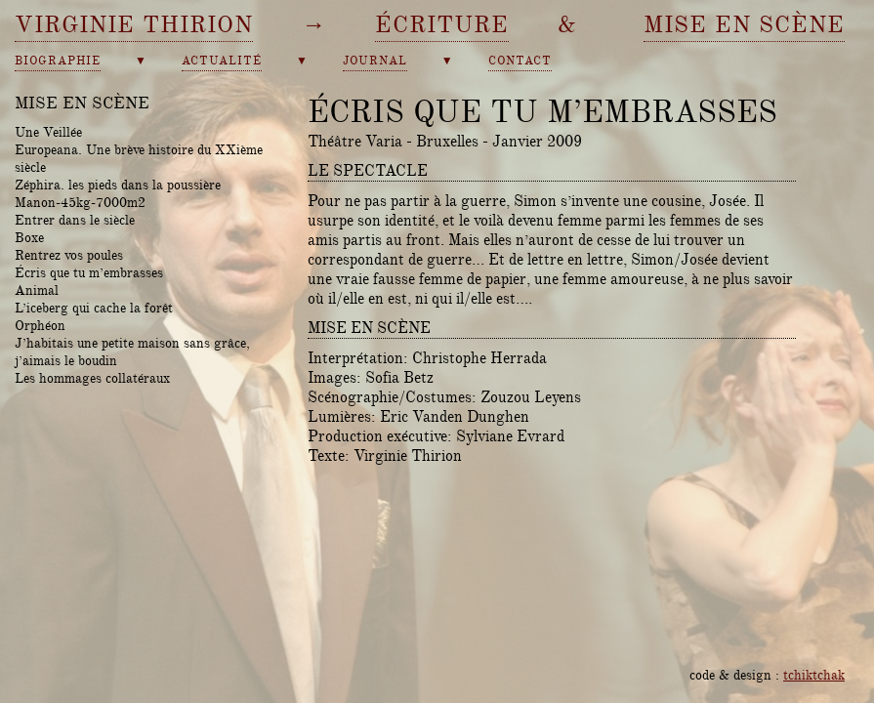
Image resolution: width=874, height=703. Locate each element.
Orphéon (40, 325)
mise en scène (744, 24)
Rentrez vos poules (69, 255)
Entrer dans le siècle (75, 219)
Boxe (29, 237)
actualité (222, 61)
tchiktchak (814, 674)
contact (520, 61)
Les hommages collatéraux (92, 378)
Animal (37, 290)
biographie (58, 61)
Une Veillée (48, 132)
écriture (442, 24)
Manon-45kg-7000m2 (80, 202)
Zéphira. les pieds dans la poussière (118, 184)
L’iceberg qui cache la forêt (94, 307)
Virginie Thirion (134, 24)
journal (375, 61)
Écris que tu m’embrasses (89, 272)
